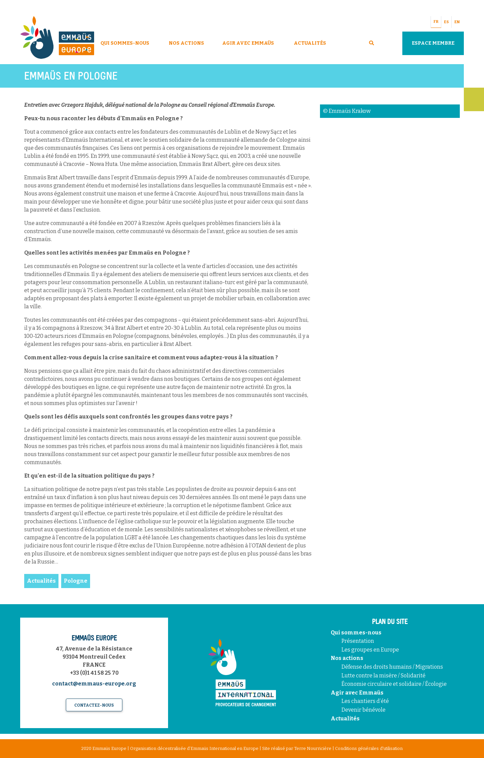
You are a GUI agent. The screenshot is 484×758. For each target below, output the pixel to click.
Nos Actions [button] (186, 43)
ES (446, 22)
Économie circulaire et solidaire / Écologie (394, 684)
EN (457, 22)
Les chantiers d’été (365, 701)
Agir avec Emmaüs (248, 43)
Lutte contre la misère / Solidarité (383, 675)
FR (436, 21)
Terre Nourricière (312, 748)
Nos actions (347, 658)
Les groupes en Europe (370, 649)
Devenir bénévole (363, 710)
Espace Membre (433, 43)
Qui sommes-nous (356, 632)
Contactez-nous (94, 705)
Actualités (310, 43)
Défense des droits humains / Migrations (392, 667)
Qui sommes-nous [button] (124, 43)
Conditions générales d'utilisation (369, 748)
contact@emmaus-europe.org (94, 683)
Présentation (357, 641)
